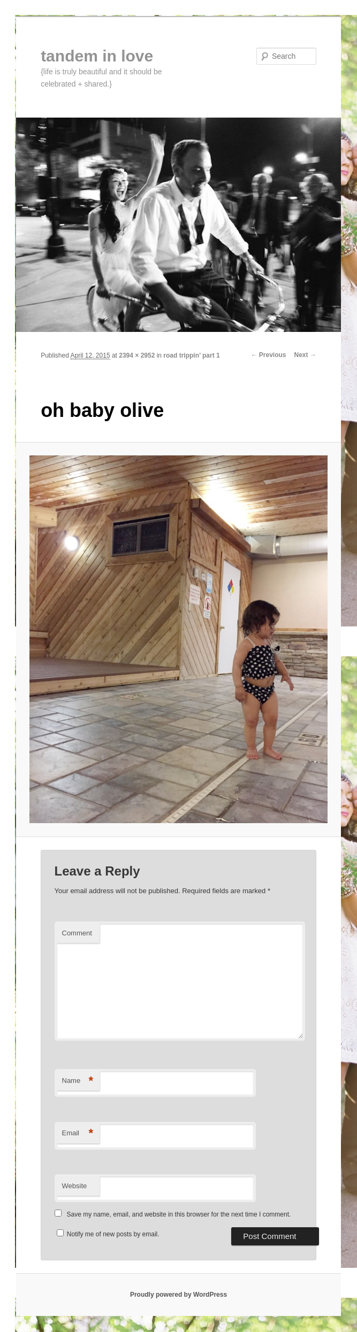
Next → (305, 355)
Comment (77, 933)
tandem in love (97, 56)
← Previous (268, 355)
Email (78, 1133)
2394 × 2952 (137, 355)
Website (74, 1186)
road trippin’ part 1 (191, 355)
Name (78, 1081)
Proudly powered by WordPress (178, 1294)
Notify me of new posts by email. (113, 1234)
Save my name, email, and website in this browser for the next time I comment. (179, 1214)
